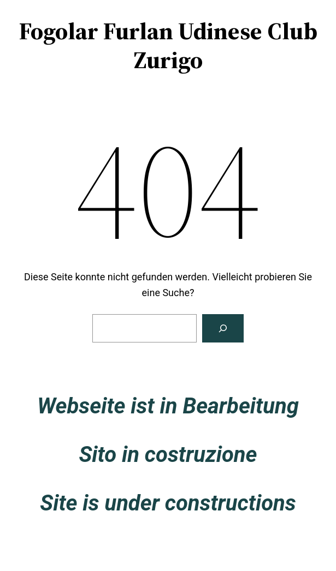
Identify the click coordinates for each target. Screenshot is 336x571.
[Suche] (223, 328)
